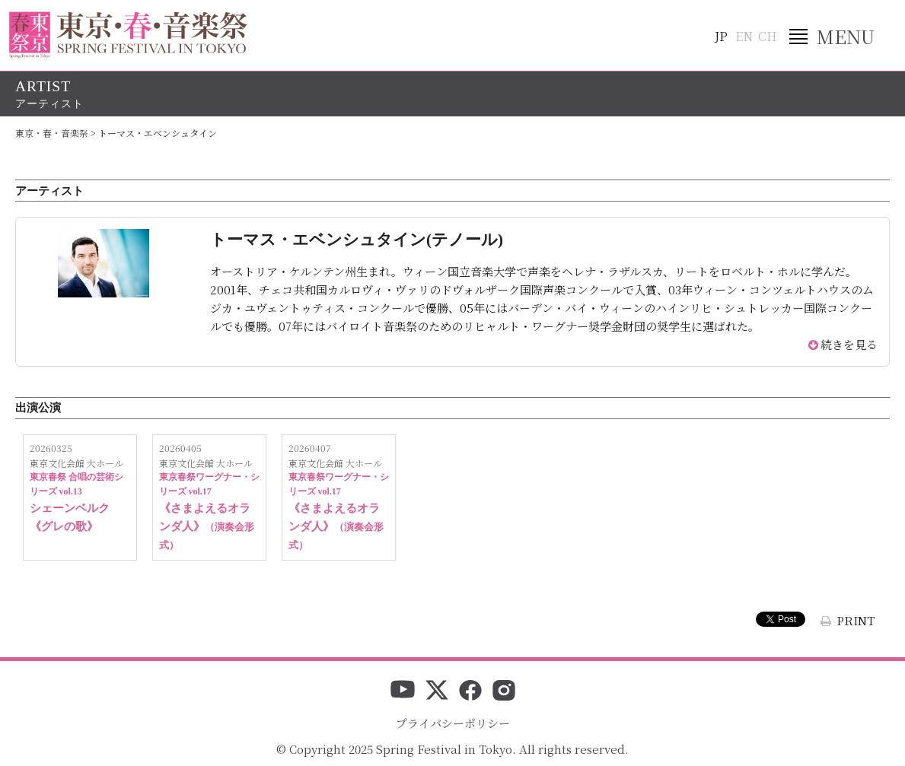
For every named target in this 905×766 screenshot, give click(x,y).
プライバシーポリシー (453, 723)
